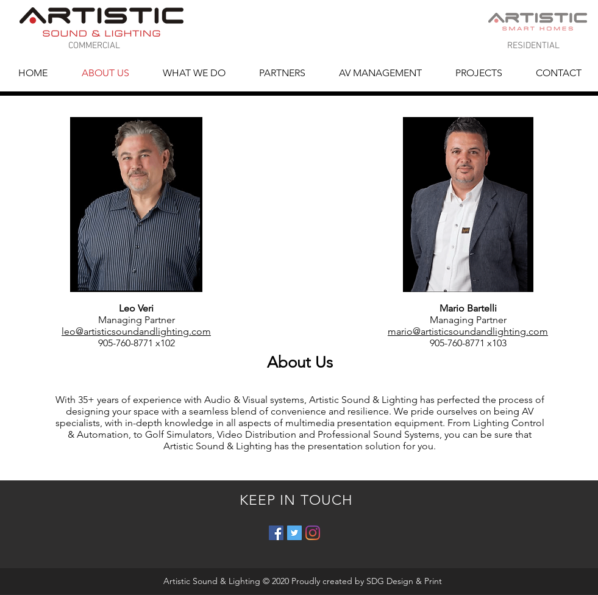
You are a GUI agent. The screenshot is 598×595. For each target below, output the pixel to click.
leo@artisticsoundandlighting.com (136, 331)
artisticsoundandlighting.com (484, 331)
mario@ (404, 331)
